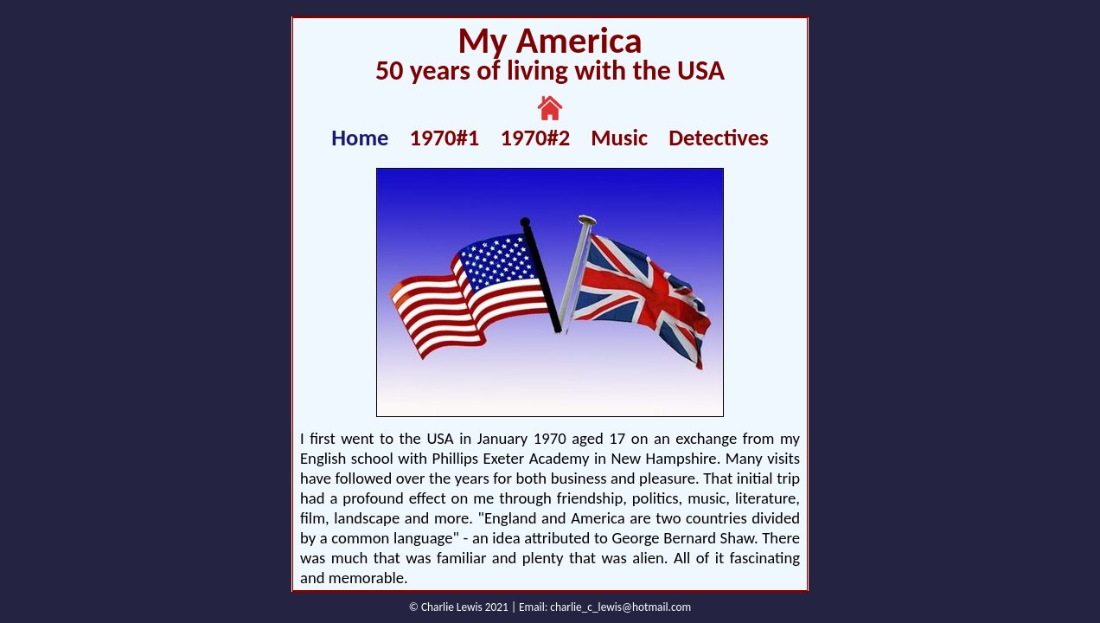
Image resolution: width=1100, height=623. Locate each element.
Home (359, 137)
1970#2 (535, 137)
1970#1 (445, 137)
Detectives (718, 137)
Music (619, 137)
